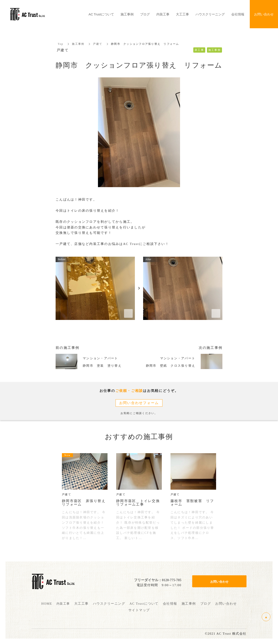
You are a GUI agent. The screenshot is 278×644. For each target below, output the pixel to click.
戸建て (97, 43)
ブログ (145, 14)
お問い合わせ (219, 581)
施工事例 (78, 43)
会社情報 (237, 14)
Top (60, 43)
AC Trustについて (101, 14)
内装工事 (162, 14)
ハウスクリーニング (210, 14)
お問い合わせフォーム (139, 403)
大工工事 (182, 14)
